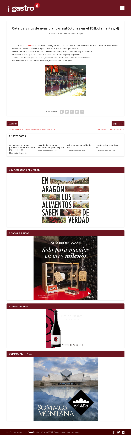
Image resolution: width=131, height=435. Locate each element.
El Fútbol (28, 45)
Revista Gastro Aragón (73, 33)
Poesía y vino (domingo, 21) (107, 146)
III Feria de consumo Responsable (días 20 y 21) (51, 146)
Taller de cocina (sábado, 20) (79, 146)
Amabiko (32, 432)
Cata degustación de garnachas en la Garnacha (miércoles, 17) (22, 147)
